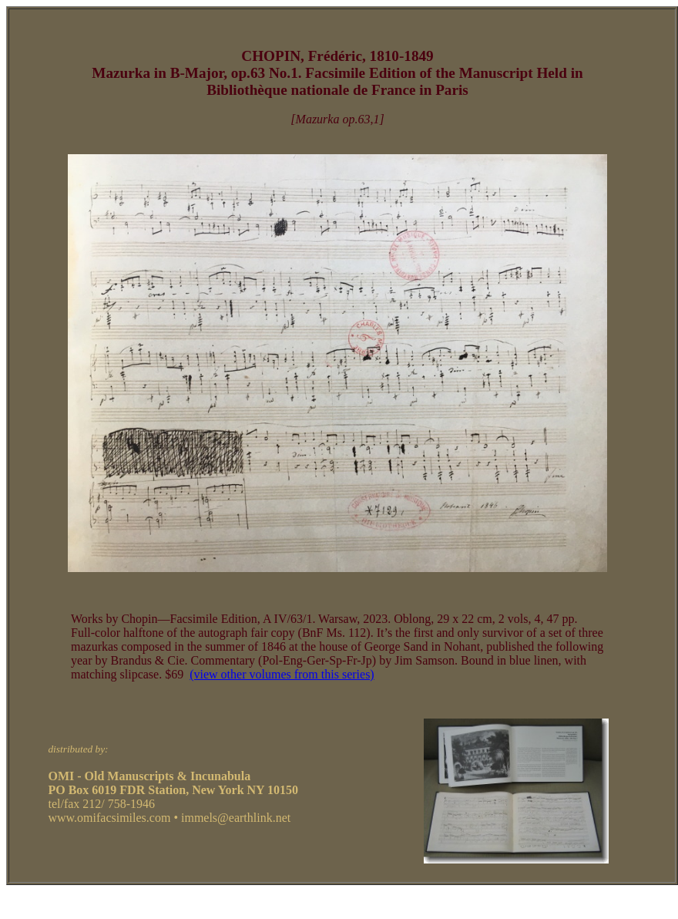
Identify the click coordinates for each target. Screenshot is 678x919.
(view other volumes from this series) (282, 674)
